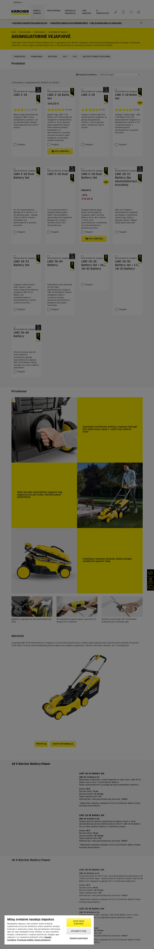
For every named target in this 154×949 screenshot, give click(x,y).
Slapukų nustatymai (79, 938)
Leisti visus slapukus (78, 922)
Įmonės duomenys (42, 940)
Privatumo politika (25, 940)
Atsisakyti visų (78, 931)
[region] (49, 930)
